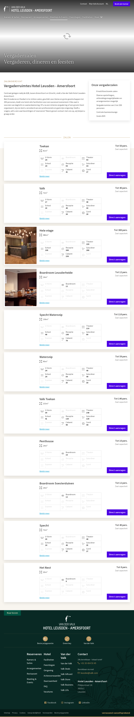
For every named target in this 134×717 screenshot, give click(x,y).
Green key (67, 640)
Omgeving (48, 670)
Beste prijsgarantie (45, 640)
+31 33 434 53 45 (87, 663)
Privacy (15, 713)
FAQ (45, 686)
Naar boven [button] (12, 612)
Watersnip (46, 357)
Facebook (50, 702)
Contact (83, 3)
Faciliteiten (87, 17)
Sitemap (7, 713)
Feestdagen (74, 17)
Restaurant (26, 17)
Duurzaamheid (50, 681)
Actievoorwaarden (52, 675)
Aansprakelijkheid (34, 713)
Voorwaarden (47, 713)
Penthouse (47, 441)
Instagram (67, 702)
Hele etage (46, 230)
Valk (42, 188)
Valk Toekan (47, 399)
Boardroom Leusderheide (56, 273)
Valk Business (67, 684)
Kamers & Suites (11, 17)
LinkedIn (84, 702)
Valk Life (65, 690)
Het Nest (45, 568)
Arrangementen (41, 17)
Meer (98, 17)
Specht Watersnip (51, 315)
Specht (44, 525)
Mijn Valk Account (96, 3)
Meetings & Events (58, 17)
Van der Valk (89, 640)
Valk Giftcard (66, 674)
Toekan (44, 146)
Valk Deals (65, 668)
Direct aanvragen (117, 175)
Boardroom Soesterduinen (57, 483)
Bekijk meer (45, 176)
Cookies (23, 713)
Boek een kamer (121, 4)
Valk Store (65, 679)
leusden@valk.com (88, 673)
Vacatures (48, 691)
